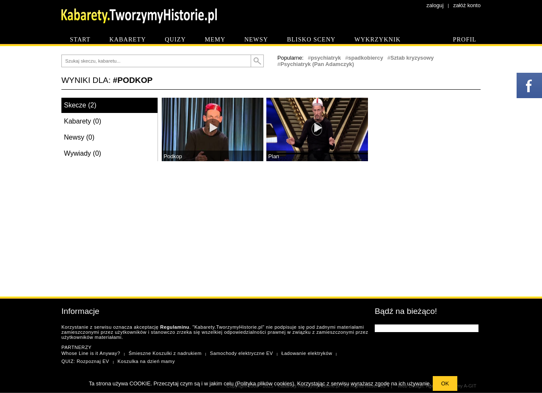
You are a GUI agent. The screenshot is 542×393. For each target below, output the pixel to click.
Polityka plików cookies (265, 383)
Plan (273, 156)
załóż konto (467, 5)
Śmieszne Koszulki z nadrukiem (165, 353)
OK (445, 383)
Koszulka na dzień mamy (146, 361)
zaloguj (435, 5)
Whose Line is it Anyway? (90, 353)
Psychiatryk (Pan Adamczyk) (317, 64)
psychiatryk (326, 58)
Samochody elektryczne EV (241, 353)
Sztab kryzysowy (412, 58)
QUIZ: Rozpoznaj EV (85, 361)
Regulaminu (174, 327)
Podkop (173, 156)
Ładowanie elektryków (306, 353)
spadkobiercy (365, 58)
